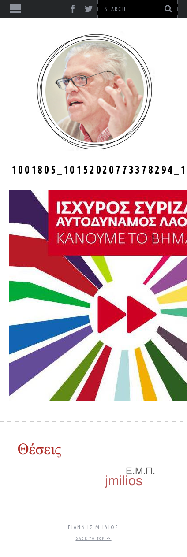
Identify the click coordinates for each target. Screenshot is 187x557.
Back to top (93, 538)
